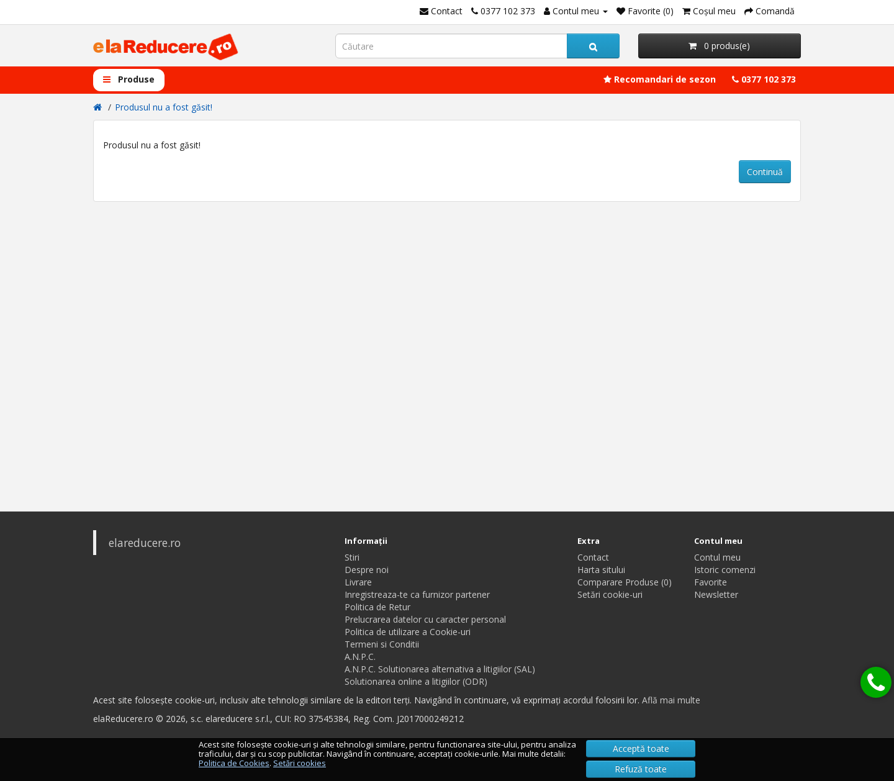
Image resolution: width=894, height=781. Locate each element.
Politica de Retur (377, 607)
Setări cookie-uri (610, 594)
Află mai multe (671, 700)
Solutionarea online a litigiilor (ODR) (416, 681)
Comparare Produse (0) (624, 582)
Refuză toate (641, 769)
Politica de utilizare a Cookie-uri (408, 632)
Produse (129, 79)
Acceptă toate (641, 748)
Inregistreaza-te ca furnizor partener (417, 594)
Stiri (352, 557)
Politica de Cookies (234, 763)
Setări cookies (299, 763)
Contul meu (717, 557)
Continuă (765, 172)
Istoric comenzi (725, 570)
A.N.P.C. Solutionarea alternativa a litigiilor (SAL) (440, 669)
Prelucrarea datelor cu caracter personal (425, 619)
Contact (593, 557)
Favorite (710, 582)
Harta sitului (601, 570)
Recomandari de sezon (659, 79)
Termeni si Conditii (382, 644)
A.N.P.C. (360, 656)
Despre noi (367, 570)
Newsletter (716, 594)
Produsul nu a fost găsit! (163, 107)
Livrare (358, 582)
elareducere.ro (145, 542)
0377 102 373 (764, 79)
